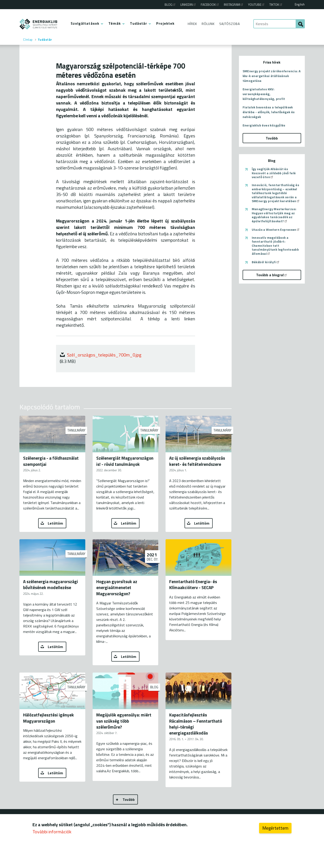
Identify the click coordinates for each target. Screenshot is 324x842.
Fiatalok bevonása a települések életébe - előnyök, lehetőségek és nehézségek (269, 112)
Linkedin (188, 4)
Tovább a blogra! (271, 275)
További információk (51, 831)
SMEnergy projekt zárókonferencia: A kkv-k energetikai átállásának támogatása (272, 76)
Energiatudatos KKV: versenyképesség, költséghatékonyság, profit (264, 94)
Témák (114, 23)
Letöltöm (55, 523)
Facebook (210, 4)
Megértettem (275, 827)
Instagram (234, 4)
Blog (170, 4)
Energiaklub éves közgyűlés (264, 125)
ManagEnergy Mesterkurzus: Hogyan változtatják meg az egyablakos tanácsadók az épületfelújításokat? (274, 215)
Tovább (129, 799)
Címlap (28, 39)
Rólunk (208, 23)
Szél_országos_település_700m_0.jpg (104, 354)
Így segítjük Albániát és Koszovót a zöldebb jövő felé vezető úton (274, 173)
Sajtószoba (229, 23)
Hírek (192, 23)
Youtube (256, 4)
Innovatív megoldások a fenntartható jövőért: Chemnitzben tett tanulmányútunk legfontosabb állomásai (275, 246)
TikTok (276, 4)
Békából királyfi (266, 262)
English (300, 4)
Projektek (165, 23)
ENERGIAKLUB (38, 24)
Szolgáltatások (85, 23)
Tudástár (138, 23)
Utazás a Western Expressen (276, 230)
